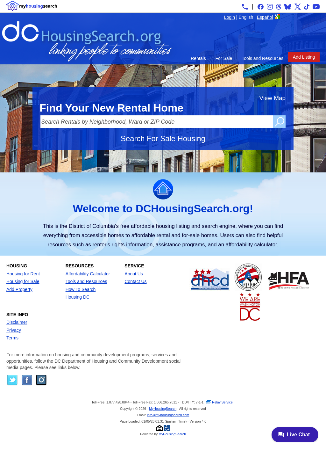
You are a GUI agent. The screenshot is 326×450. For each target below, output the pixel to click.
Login (229, 17)
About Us (133, 273)
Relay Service (219, 402)
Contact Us (135, 281)
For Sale (224, 58)
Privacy (13, 330)
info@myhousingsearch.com (168, 415)
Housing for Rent (23, 273)
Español (265, 17)
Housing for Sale (22, 281)
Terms (12, 337)
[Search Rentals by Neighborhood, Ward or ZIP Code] (156, 121)
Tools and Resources (262, 58)
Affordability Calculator (88, 273)
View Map (272, 98)
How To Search (81, 289)
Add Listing (304, 57)
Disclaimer (16, 322)
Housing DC (77, 297)
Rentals (198, 58)
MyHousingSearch (162, 408)
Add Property (19, 289)
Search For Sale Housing (163, 138)
